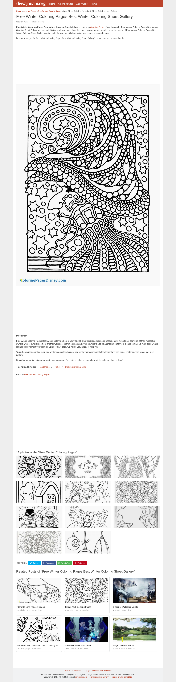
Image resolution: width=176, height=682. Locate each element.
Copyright (86, 670)
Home (52, 3)
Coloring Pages (65, 3)
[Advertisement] (88, 62)
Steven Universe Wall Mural (78, 645)
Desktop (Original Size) (75, 367)
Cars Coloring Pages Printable (31, 607)
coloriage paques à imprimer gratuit (102, 677)
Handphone (44, 367)
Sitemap (68, 670)
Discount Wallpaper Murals (125, 607)
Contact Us (77, 670)
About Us (107, 670)
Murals (94, 3)
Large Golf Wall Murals (123, 645)
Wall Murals (82, 3)
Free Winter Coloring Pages (37, 374)
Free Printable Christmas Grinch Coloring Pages (39, 645)
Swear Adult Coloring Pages (78, 607)
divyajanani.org (31, 3)
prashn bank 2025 (125, 677)
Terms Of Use (97, 670)
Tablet (57, 367)
